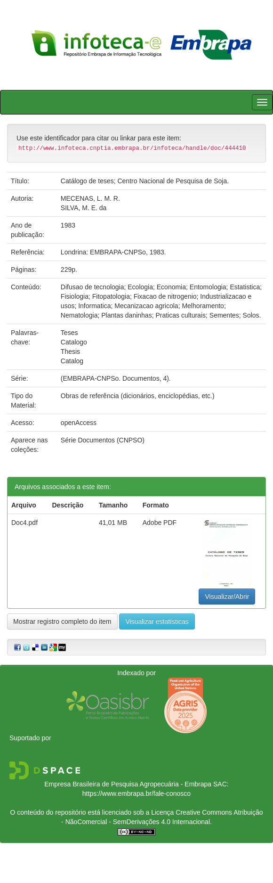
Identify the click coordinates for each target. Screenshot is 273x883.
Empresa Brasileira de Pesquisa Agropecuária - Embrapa (127, 784)
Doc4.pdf (24, 522)
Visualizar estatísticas (156, 621)
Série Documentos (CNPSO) (103, 440)
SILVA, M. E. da (84, 208)
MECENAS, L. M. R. (90, 198)
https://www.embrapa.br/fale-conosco (136, 793)
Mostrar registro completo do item (62, 621)
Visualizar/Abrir (227, 596)
